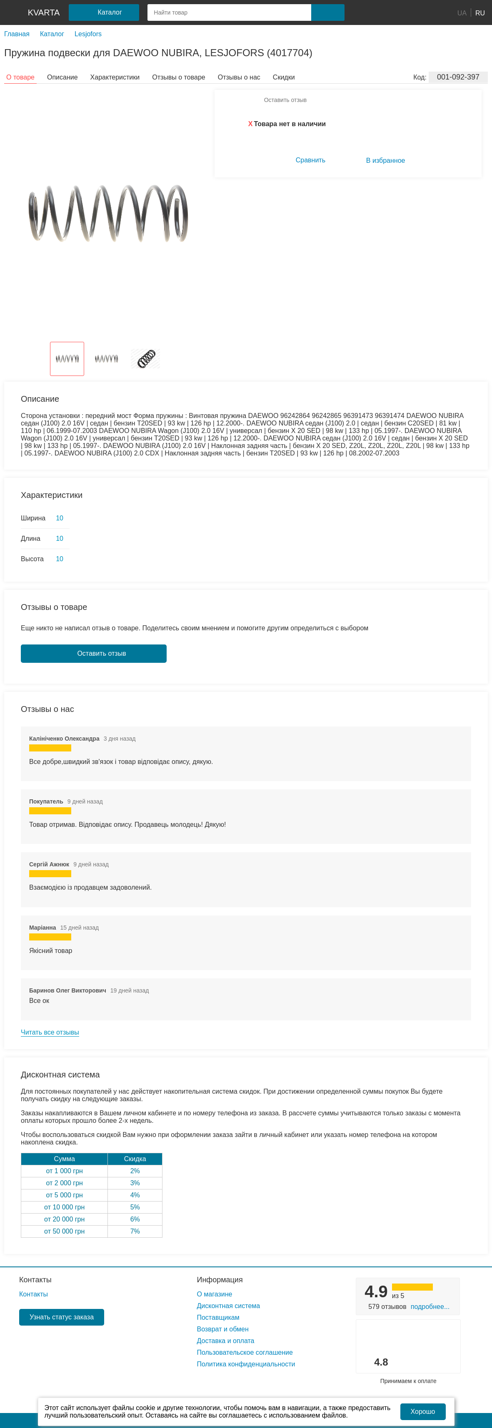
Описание (62, 77)
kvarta (44, 12)
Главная (17, 33)
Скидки (284, 77)
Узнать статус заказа (62, 1317)
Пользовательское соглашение (244, 1352)
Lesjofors (88, 33)
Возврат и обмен (222, 1329)
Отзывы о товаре (178, 77)
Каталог (52, 33)
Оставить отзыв (285, 100)
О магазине (214, 1294)
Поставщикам (218, 1317)
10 (59, 518)
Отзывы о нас (239, 77)
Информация (219, 1280)
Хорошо (423, 1411)
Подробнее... (430, 1306)
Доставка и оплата (225, 1340)
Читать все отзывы (50, 1032)
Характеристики (115, 77)
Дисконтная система (228, 1305)
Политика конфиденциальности (246, 1364)
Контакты (35, 1280)
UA (462, 13)
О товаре (20, 77)
